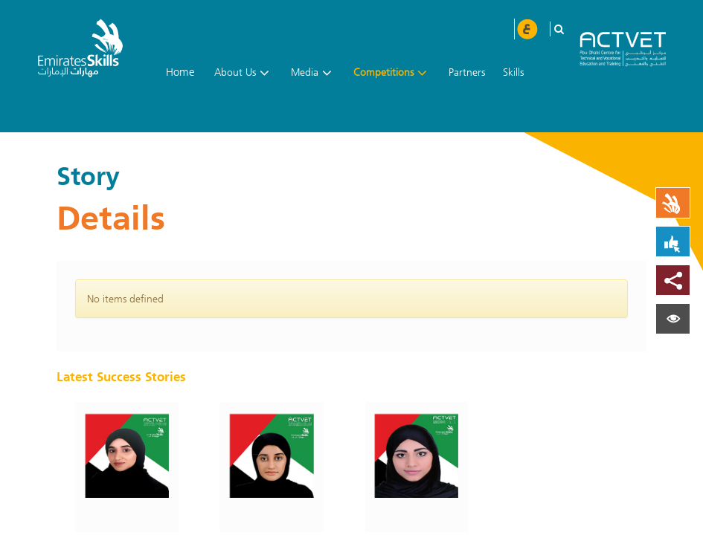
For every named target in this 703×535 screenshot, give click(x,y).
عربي (526, 29)
